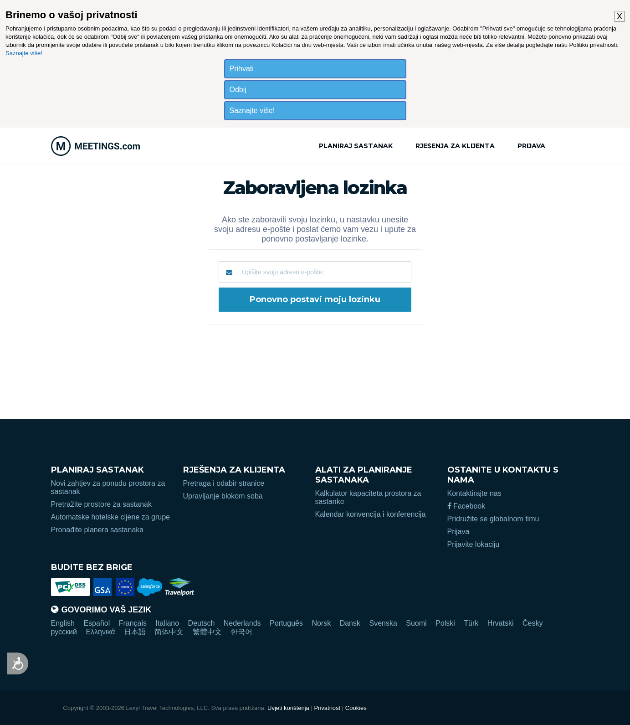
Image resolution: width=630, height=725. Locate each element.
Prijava (531, 146)
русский (64, 632)
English (63, 623)
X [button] (619, 16)
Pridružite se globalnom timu (493, 519)
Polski (445, 623)
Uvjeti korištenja (288, 707)
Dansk (350, 623)
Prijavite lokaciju (473, 544)
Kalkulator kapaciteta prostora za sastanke (368, 497)
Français (133, 623)
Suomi (416, 623)
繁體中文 (207, 632)
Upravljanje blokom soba (223, 496)
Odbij (238, 89)
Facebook (466, 506)
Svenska (383, 623)
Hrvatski (500, 623)
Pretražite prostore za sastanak (101, 504)
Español (96, 623)
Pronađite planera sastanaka (97, 530)
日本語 (135, 632)
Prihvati (242, 68)
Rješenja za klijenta (455, 146)
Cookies (356, 707)
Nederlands (242, 623)
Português (286, 623)
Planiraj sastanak (356, 146)
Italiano (167, 623)
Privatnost (327, 707)
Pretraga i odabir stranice (224, 483)
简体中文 (169, 632)
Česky (532, 623)
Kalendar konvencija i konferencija (370, 514)
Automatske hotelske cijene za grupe (110, 517)
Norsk (321, 623)
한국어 (241, 632)
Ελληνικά (100, 632)
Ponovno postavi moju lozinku (315, 299)
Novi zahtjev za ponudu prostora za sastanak (108, 487)
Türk (471, 623)
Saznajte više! (23, 53)
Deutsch (201, 623)
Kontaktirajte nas (474, 493)
